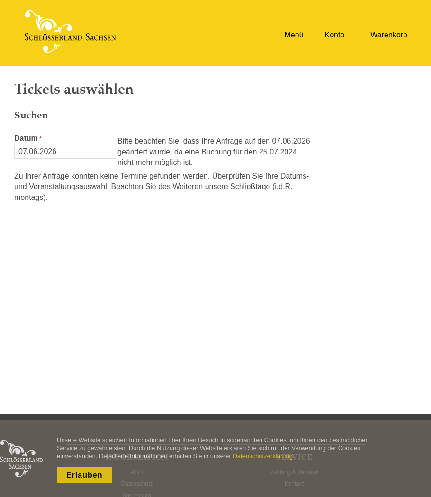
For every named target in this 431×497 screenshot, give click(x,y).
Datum (26, 138)
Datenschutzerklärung (262, 456)
